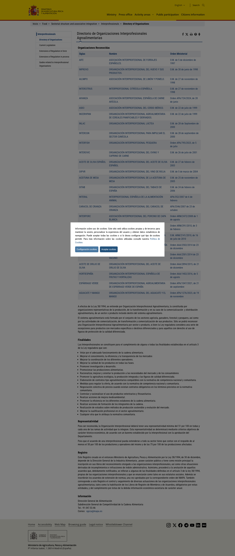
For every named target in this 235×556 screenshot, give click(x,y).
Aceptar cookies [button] (108, 249)
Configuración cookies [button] (87, 249)
